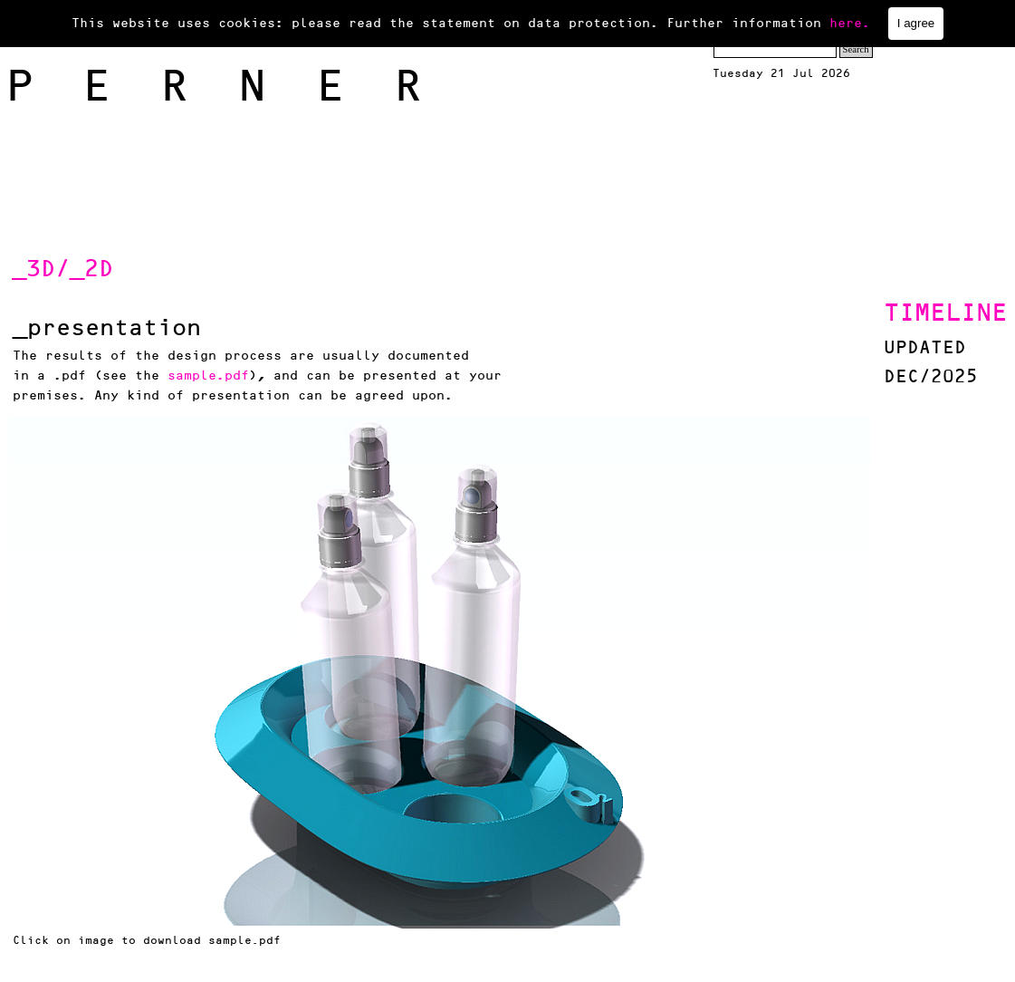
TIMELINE (945, 313)
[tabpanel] (190, 269)
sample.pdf (208, 375)
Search (856, 49)
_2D (91, 269)
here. (849, 23)
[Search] (775, 49)
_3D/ (41, 269)
